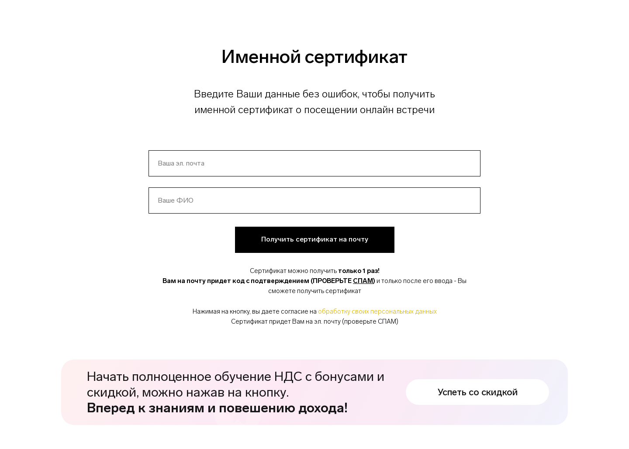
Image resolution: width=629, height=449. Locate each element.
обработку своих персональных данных (377, 311)
